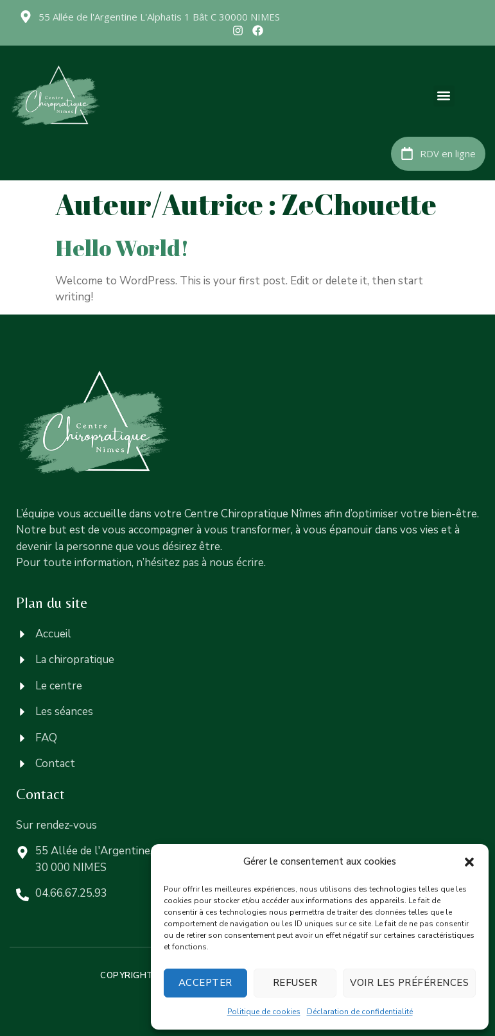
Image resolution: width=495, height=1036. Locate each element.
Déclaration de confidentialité (360, 1011)
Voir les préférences (409, 982)
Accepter (205, 982)
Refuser (295, 982)
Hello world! (122, 247)
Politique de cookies (263, 1011)
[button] (469, 862)
